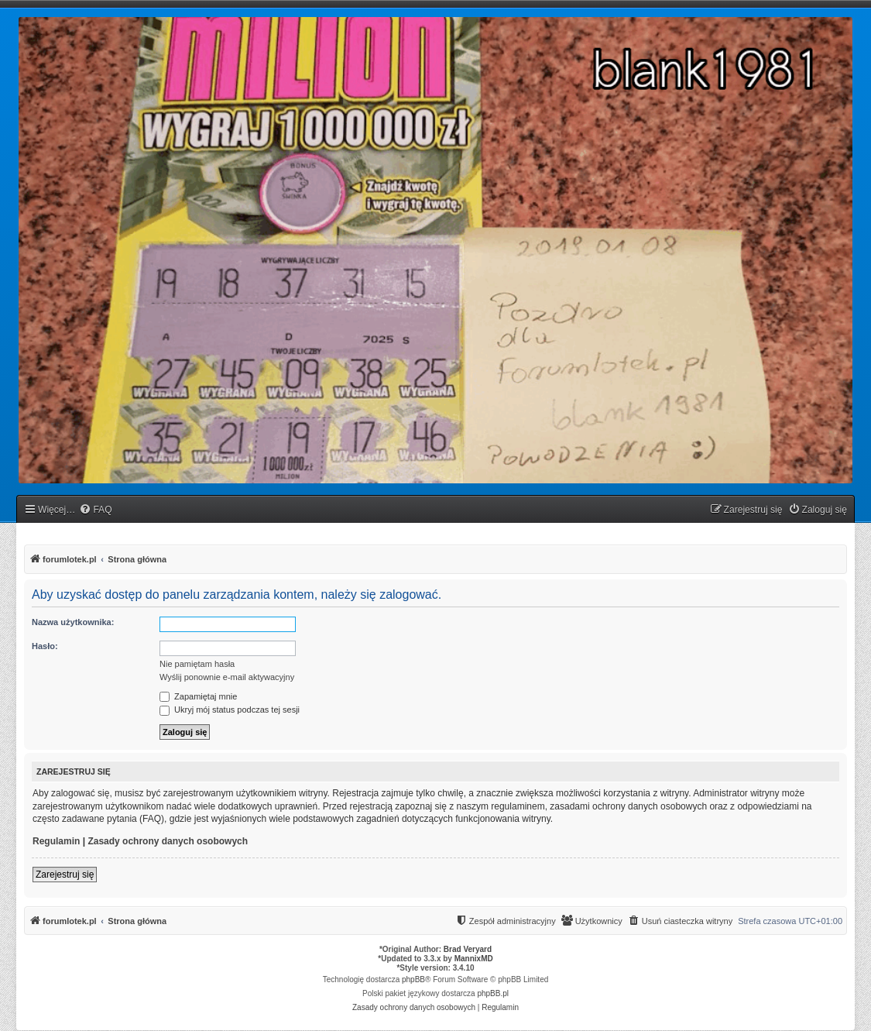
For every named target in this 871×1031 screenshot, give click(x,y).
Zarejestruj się (65, 874)
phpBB (413, 979)
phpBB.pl (493, 993)
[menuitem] (95, 510)
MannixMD (473, 958)
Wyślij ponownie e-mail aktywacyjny (226, 677)
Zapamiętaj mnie (198, 696)
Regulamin (56, 841)
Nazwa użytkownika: (73, 622)
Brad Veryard (468, 949)
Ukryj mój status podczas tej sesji (229, 709)
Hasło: (45, 646)
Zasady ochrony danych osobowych (167, 841)
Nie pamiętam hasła (197, 663)
